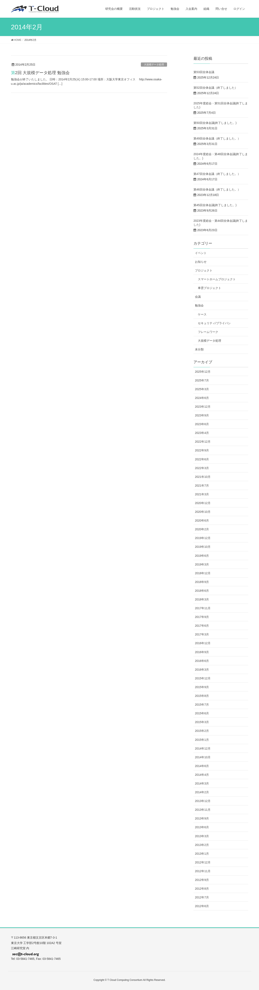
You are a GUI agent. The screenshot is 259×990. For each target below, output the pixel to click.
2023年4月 (202, 433)
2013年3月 (202, 836)
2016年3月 (202, 669)
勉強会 (199, 305)
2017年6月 (202, 625)
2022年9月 (202, 450)
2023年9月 (202, 415)
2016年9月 (202, 652)
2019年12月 (203, 538)
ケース (202, 314)
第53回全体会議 (203, 72)
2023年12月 (203, 406)
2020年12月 (203, 503)
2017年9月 (202, 617)
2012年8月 (202, 888)
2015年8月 (202, 695)
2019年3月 (202, 564)
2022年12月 (203, 441)
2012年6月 (202, 906)
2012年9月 (202, 880)
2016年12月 (203, 643)
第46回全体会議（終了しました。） (216, 189)
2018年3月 (202, 599)
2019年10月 (203, 546)
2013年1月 (202, 853)
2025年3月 (202, 389)
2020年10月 (203, 511)
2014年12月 (203, 748)
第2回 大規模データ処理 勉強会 (40, 72)
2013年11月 (203, 809)
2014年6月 (202, 766)
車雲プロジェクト (209, 288)
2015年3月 (202, 722)
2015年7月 (202, 704)
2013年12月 (203, 801)
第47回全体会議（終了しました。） (216, 174)
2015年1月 (202, 739)
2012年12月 (203, 862)
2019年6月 (202, 555)
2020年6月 (202, 520)
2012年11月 (203, 871)
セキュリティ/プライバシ (214, 323)
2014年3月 (202, 783)
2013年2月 (202, 845)
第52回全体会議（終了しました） (215, 87)
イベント (201, 253)
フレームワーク (208, 332)
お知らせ (201, 261)
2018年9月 (202, 582)
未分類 (199, 349)
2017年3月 (202, 634)
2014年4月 (202, 774)
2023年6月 (202, 424)
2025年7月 (202, 380)
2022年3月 (202, 468)
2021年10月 (203, 476)
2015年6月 (202, 713)
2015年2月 (202, 730)
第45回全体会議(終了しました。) (215, 205)
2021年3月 (202, 494)
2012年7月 (202, 897)
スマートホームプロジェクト (217, 279)
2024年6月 (202, 398)
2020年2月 (202, 529)
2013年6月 (202, 827)
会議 (198, 296)
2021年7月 (202, 485)
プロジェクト (203, 270)
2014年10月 (203, 757)
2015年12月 (203, 678)
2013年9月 (202, 818)
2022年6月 (202, 459)
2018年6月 (202, 590)
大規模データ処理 (154, 64)
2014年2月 (202, 792)
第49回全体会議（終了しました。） (216, 138)
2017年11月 (203, 608)
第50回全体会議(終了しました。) (215, 123)
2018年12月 (203, 573)
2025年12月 (203, 371)
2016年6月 (202, 660)
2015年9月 (202, 687)
